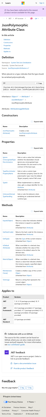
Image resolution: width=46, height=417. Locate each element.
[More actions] (42, 18)
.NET (9, 18)
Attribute (24, 96)
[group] (23, 88)
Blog (29, 407)
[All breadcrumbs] (4, 18)
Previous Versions (20, 407)
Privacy (14, 410)
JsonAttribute (17, 99)
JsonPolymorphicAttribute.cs (18, 68)
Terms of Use (6, 414)
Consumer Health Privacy (30, 410)
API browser (19, 18)
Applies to (7, 51)
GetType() (6, 239)
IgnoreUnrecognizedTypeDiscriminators (9, 159)
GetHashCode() (8, 232)
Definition (7, 39)
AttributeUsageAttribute (19, 109)
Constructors (8, 42)
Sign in (41, 3)
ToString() (6, 280)
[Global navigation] (2, 3)
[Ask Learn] (31, 18)
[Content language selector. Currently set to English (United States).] (12, 396)
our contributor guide (16, 344)
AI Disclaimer (6, 407)
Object (14, 96)
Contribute (5, 410)
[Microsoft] (23, 3)
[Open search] (36, 3)
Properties (7, 45)
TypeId (5, 182)
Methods (7, 48)
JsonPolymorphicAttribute (28, 133)
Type (23, 239)
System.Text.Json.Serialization (21, 62)
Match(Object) (8, 259)
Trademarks (17, 414)
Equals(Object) (8, 220)
